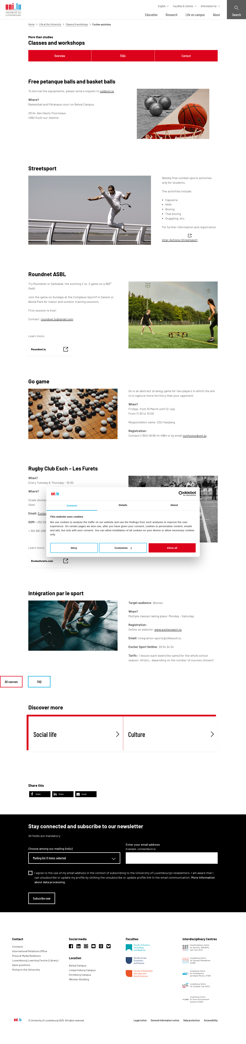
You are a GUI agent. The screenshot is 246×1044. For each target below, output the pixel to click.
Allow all (172, 547)
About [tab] (174, 504)
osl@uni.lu (107, 91)
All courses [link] (11, 682)
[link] (49, 349)
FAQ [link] (39, 682)
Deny (74, 547)
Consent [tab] (72, 505)
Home (31, 24)
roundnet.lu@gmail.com (57, 319)
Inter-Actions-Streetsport (180, 240)
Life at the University (50, 24)
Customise (123, 547)
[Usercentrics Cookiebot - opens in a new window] (181, 493)
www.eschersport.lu (168, 629)
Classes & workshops (77, 24)
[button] (39, 794)
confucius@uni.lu (194, 435)
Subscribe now (41, 898)
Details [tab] (123, 504)
